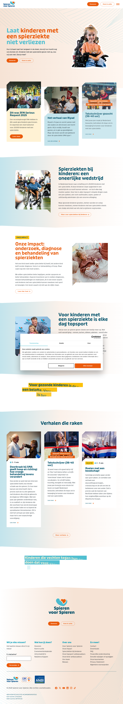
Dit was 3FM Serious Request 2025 (22, 117)
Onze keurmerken (97, 659)
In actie (89, 468)
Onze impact (67, 649)
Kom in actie (39, 649)
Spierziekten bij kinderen (72, 651)
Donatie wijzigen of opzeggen (101, 657)
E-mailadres (12, 654)
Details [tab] (61, 343)
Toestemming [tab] (33, 343)
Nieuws (65, 662)
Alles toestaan (88, 366)
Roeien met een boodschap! (94, 475)
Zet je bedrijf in (40, 654)
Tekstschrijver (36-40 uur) (61, 469)
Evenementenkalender (43, 651)
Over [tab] (89, 343)
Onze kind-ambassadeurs (72, 657)
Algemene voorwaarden (99, 665)
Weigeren (61, 366)
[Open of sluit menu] (118, 4)
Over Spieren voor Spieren (72, 646)
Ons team (66, 659)
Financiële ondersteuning (100, 654)
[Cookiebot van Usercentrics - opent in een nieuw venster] (93, 337)
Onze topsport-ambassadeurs (73, 654)
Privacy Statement (97, 662)
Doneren (37, 646)
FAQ (91, 651)
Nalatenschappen (41, 657)
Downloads (94, 649)
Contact (93, 646)
